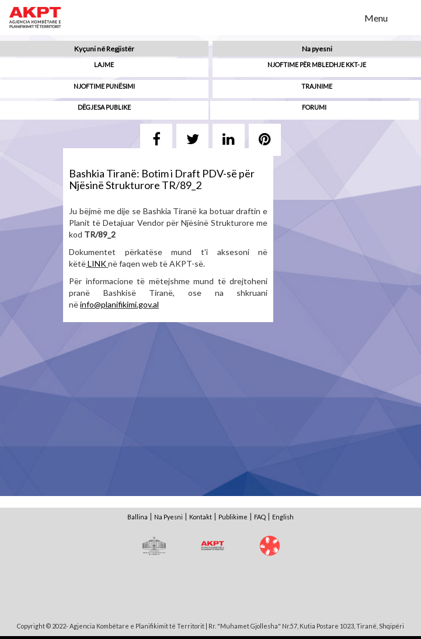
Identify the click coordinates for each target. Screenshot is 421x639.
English (283, 517)
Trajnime (316, 86)
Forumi (314, 107)
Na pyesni (317, 48)
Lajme (104, 64)
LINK (97, 263)
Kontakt (200, 517)
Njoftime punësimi (104, 86)
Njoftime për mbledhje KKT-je (316, 64)
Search (348, 17)
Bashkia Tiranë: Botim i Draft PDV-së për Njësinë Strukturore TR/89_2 (162, 179)
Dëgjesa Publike (104, 107)
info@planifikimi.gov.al (119, 304)
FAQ (260, 517)
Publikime (233, 517)
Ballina (137, 517)
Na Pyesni (168, 517)
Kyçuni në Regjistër (104, 48)
